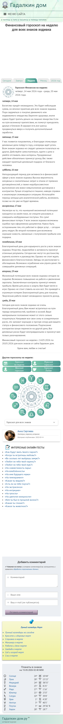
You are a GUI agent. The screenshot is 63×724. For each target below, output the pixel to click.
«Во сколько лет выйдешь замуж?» (22, 458)
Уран (11, 699)
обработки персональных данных (25, 569)
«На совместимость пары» (18, 467)
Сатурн (12, 696)
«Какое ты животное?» (16, 506)
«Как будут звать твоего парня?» (21, 451)
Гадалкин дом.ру (14, 718)
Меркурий (14, 682)
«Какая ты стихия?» (15, 503)
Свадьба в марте (13, 649)
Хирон (12, 709)
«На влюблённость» (15, 471)
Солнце (12, 676)
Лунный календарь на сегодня (19, 632)
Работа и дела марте (16, 645)
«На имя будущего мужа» (17, 474)
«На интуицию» (13, 490)
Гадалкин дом (28, 5)
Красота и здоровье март (18, 635)
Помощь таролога (38, 20)
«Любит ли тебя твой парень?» (20, 461)
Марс (11, 689)
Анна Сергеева (25, 431)
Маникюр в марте (14, 642)
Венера (12, 686)
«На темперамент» (14, 477)
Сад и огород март (14, 652)
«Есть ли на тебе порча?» (17, 483)
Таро (15, 20)
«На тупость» (11, 493)
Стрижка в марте (14, 639)
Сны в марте (11, 655)
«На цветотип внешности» (18, 496)
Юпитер (13, 692)
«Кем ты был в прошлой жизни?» (22, 499)
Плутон (12, 706)
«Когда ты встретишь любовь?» (20, 455)
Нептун (12, 702)
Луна (11, 679)
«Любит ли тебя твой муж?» (19, 464)
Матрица (6, 20)
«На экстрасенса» (14, 487)
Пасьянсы (24, 20)
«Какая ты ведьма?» (15, 480)
